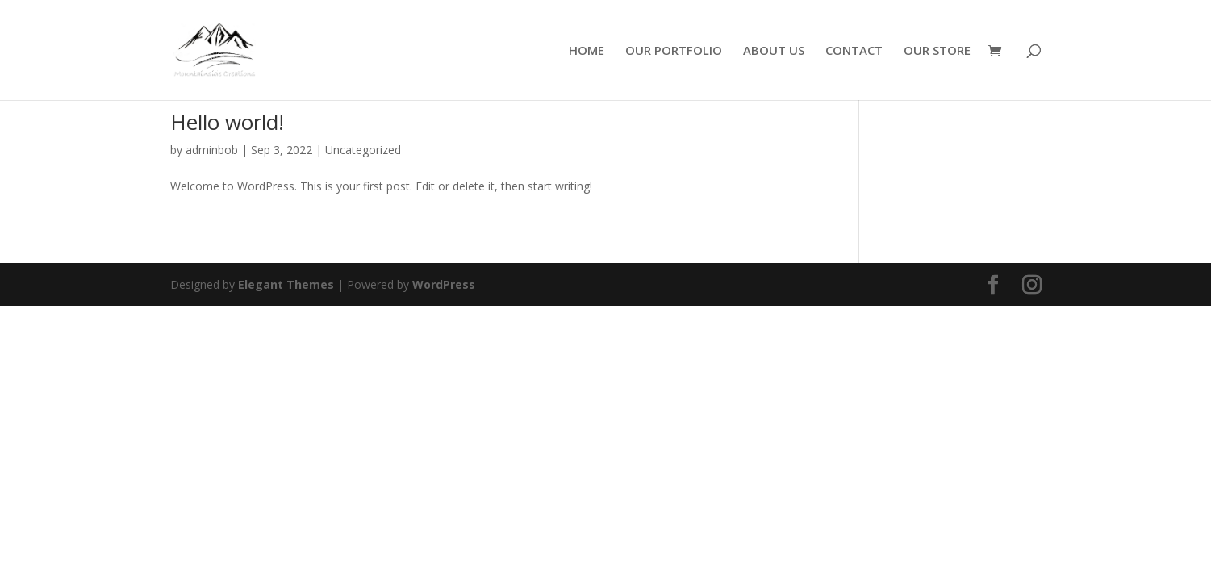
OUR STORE (937, 51)
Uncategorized (363, 149)
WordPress (443, 284)
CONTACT (854, 51)
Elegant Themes (286, 284)
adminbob (212, 149)
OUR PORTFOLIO (673, 51)
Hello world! (227, 121)
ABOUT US (773, 51)
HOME (586, 51)
